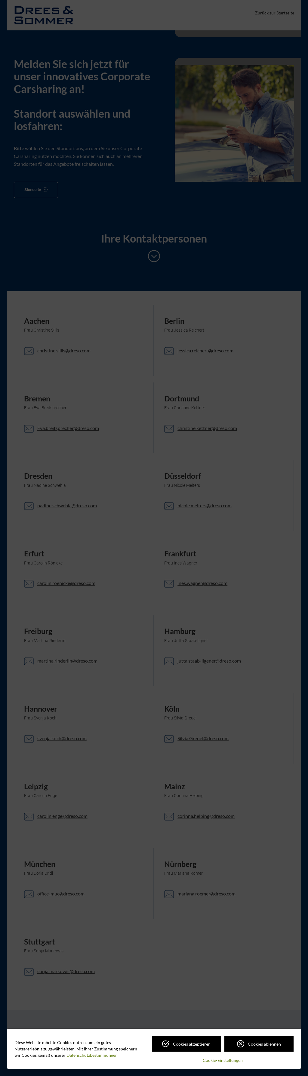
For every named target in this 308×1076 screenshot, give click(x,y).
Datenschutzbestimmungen (92, 1055)
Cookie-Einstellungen (223, 1060)
